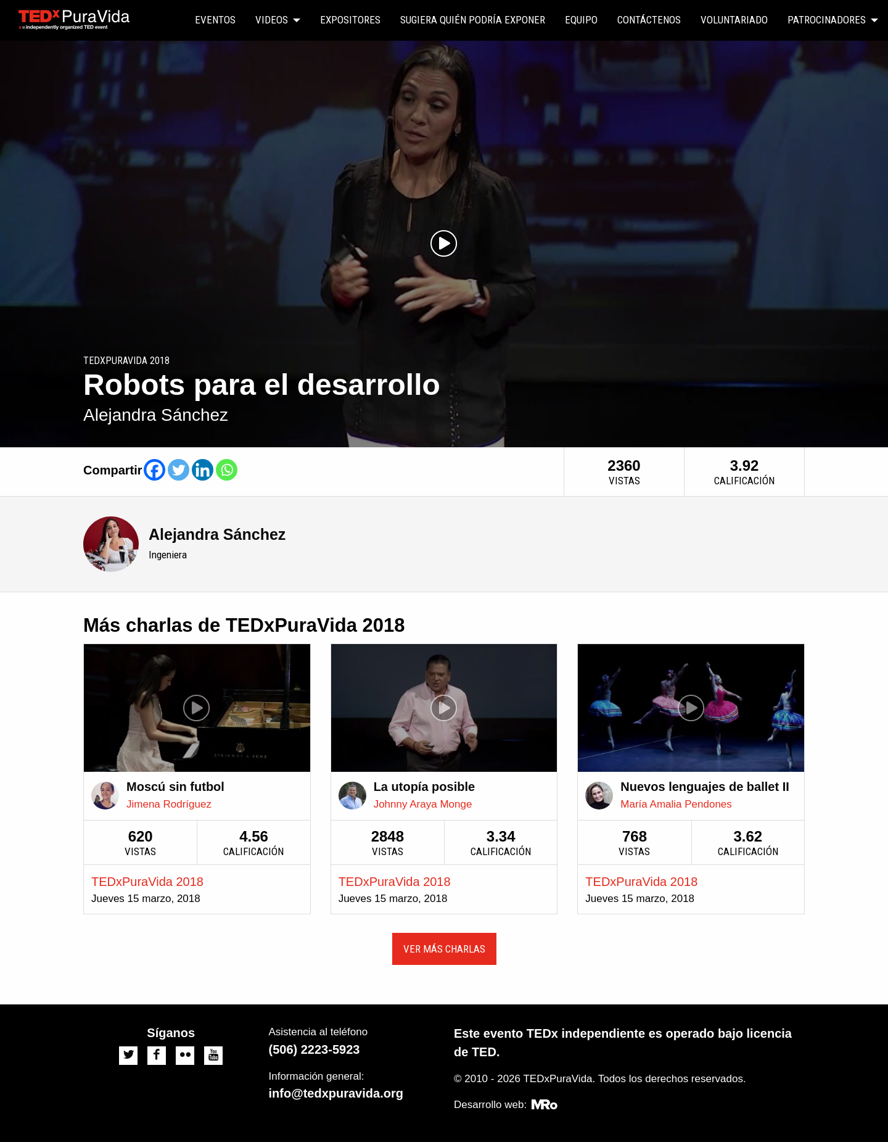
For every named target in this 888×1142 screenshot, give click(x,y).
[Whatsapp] (226, 470)
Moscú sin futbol (175, 786)
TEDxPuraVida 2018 (147, 881)
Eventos (215, 20)
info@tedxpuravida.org (336, 1093)
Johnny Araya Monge (423, 804)
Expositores (350, 20)
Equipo (581, 20)
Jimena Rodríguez (169, 804)
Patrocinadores (826, 20)
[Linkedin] (202, 470)
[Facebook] (154, 470)
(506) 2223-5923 (314, 1049)
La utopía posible (424, 786)
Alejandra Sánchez (217, 534)
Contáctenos (649, 20)
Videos (271, 20)
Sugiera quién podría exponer (472, 20)
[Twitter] (178, 470)
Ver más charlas (444, 949)
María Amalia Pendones (676, 804)
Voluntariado (734, 20)
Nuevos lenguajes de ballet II (704, 786)
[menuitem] (215, 20)
